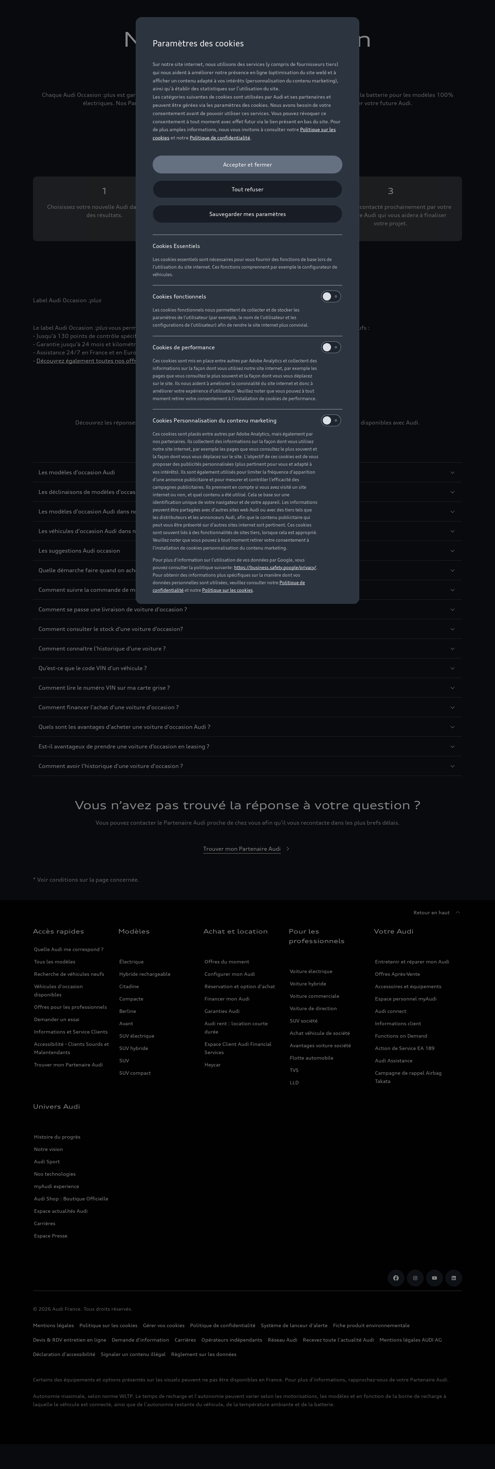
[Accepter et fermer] (247, 164)
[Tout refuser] (247, 189)
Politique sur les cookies (227, 590)
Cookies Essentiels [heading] (176, 245)
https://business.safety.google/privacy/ (275, 567)
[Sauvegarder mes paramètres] (247, 214)
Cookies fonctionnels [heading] (247, 296)
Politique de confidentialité (220, 137)
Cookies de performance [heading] (247, 347)
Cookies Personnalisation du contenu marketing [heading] (247, 420)
